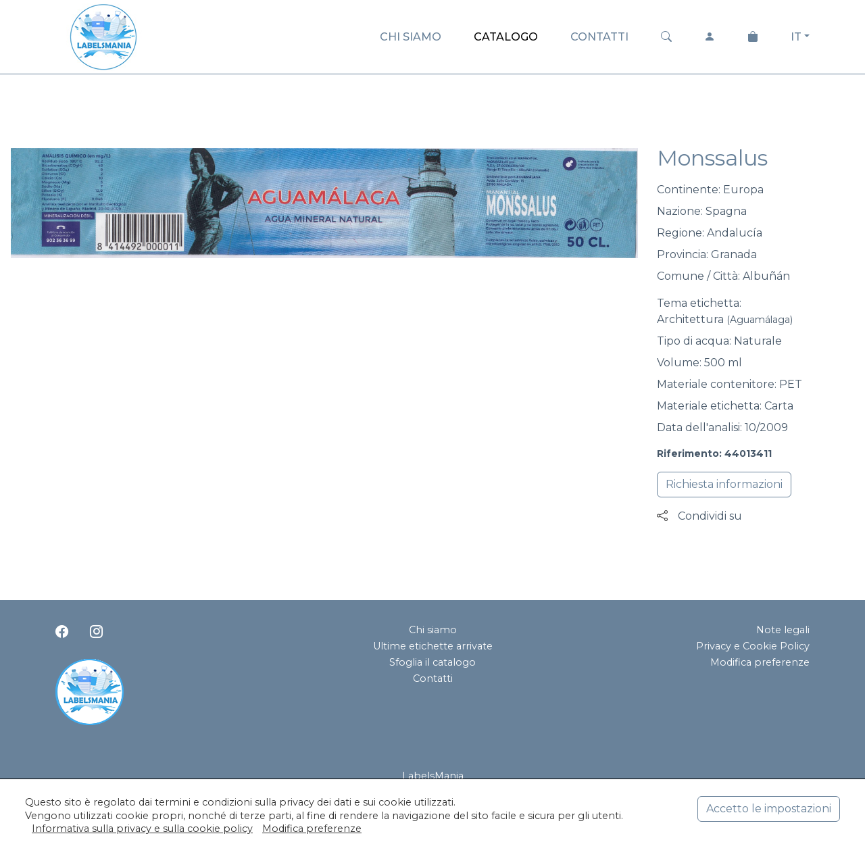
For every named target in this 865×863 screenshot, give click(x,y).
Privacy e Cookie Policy (753, 646)
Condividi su (699, 516)
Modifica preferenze (760, 662)
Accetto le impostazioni (768, 808)
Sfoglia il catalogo (432, 662)
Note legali (783, 630)
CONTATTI (599, 36)
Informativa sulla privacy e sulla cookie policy (142, 828)
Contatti (433, 678)
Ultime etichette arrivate (433, 646)
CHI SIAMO (410, 36)
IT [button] (796, 36)
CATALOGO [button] (506, 36)
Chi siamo (433, 630)
